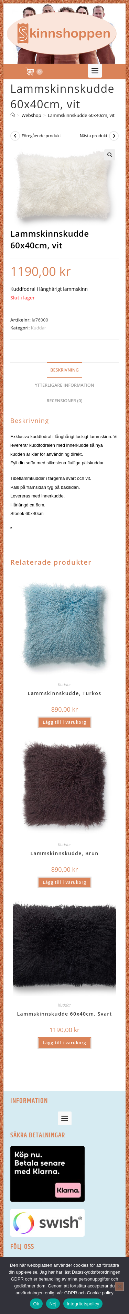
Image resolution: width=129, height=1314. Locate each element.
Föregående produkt (41, 136)
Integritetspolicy (83, 1303)
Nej (53, 1303)
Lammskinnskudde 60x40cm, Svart (64, 1013)
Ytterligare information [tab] (64, 385)
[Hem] (12, 115)
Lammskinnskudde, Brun (64, 853)
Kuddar (38, 328)
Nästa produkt (93, 136)
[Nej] (119, 1286)
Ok (36, 1303)
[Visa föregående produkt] (15, 136)
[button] (95, 71)
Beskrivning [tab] (64, 370)
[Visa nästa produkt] (114, 136)
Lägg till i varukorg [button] (64, 722)
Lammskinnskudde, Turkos (64, 693)
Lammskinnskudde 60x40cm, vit (81, 115)
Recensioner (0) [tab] (64, 401)
